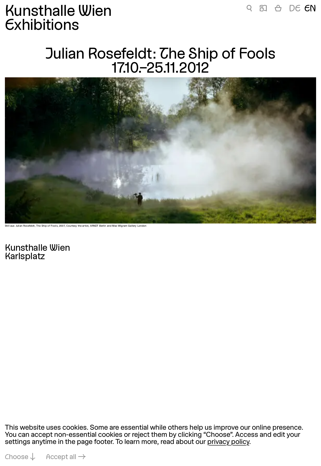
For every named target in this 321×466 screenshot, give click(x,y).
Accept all (61, 457)
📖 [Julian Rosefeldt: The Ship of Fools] (263, 9)
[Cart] (278, 9)
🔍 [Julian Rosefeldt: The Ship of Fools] (249, 9)
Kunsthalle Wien (58, 12)
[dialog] (160, 443)
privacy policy (228, 442)
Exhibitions (42, 26)
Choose (16, 457)
